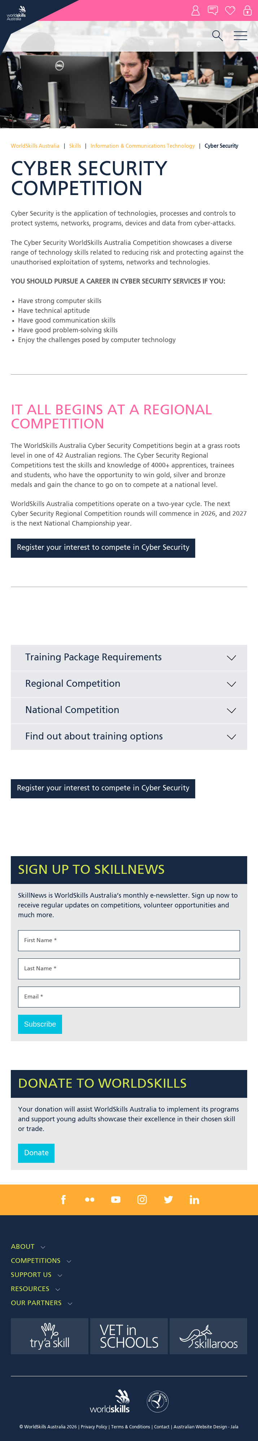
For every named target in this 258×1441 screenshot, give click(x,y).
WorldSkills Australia (35, 146)
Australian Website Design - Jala (206, 1427)
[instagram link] (142, 1199)
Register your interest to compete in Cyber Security (103, 548)
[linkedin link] (194, 1199)
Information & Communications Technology (143, 146)
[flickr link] (90, 1199)
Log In (247, 10)
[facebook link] (63, 1199)
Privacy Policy (94, 1427)
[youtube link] (116, 1199)
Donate (230, 10)
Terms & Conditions (130, 1427)
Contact (196, 10)
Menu (240, 35)
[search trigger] (217, 36)
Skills (75, 146)
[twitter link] (168, 1199)
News (213, 10)
